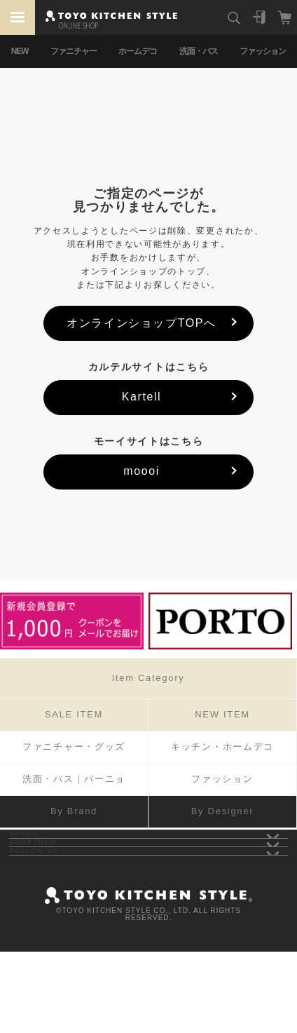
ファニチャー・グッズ (73, 746)
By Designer (222, 811)
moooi (141, 471)
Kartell (142, 397)
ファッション (263, 51)
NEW (20, 51)
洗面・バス (198, 51)
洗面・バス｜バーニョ (73, 779)
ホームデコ (137, 51)
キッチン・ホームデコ (222, 746)
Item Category (148, 678)
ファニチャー (73, 51)
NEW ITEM (222, 714)
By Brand (73, 811)
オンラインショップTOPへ (141, 323)
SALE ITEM (74, 714)
